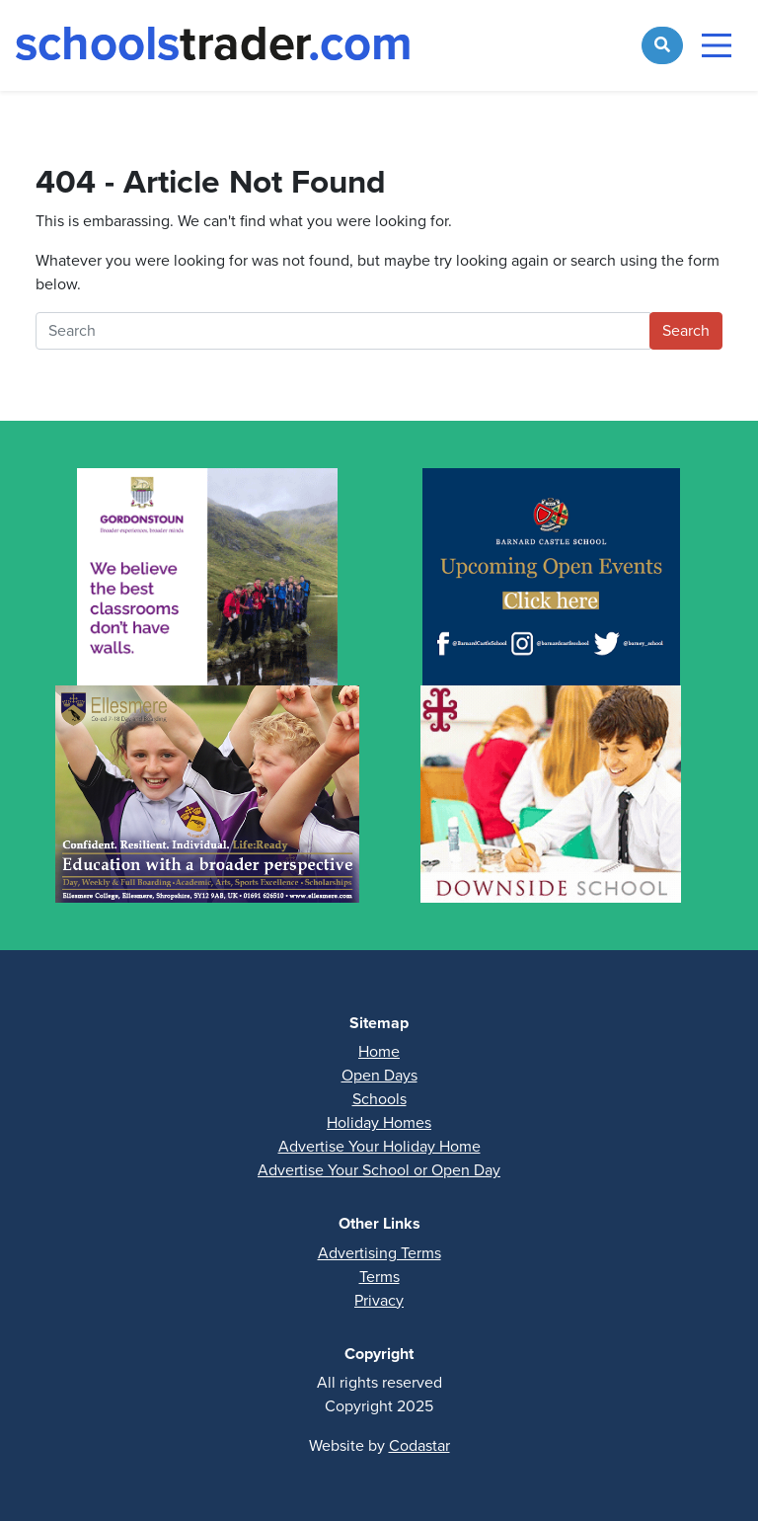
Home (379, 1051)
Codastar (419, 1445)
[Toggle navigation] (716, 45)
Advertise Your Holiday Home (379, 1146)
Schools (379, 1098)
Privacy (379, 1300)
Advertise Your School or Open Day (379, 1170)
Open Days (379, 1075)
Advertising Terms (379, 1252)
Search (686, 330)
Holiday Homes (379, 1122)
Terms (379, 1276)
